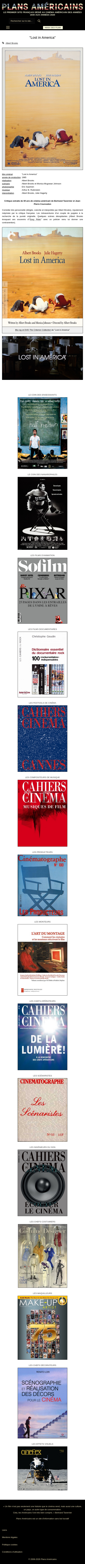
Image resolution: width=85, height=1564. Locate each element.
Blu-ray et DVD (33, 330)
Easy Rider (35, 219)
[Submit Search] (39, 21)
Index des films (53, 28)
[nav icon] (7, 27)
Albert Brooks (12, 43)
